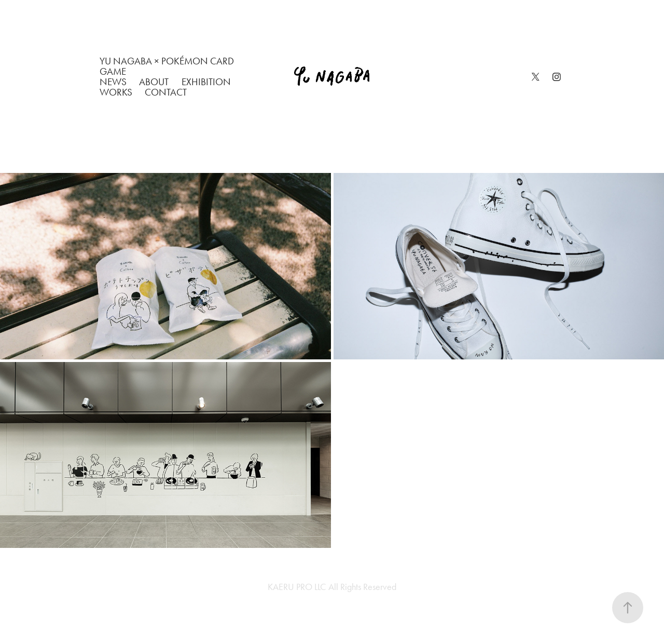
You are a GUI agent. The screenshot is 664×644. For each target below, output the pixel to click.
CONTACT (166, 92)
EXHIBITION (206, 82)
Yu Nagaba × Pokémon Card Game (167, 66)
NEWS (113, 82)
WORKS (116, 92)
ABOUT (154, 82)
